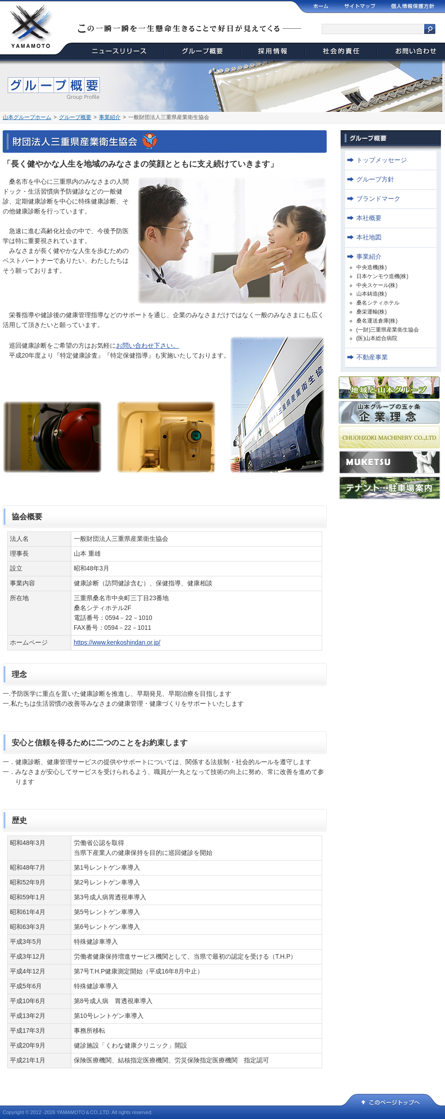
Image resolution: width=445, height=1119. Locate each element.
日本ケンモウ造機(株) (382, 276)
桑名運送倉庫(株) (377, 321)
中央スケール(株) (377, 285)
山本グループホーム (27, 117)
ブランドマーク (378, 198)
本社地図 (369, 237)
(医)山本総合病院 (377, 338)
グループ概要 (75, 117)
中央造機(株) (371, 267)
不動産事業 (372, 357)
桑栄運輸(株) (371, 312)
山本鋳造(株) (371, 294)
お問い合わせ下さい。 (147, 345)
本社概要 (369, 218)
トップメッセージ (381, 160)
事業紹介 (110, 117)
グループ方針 (375, 179)
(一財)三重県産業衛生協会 (387, 330)
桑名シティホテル (378, 303)
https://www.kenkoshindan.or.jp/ (117, 642)
